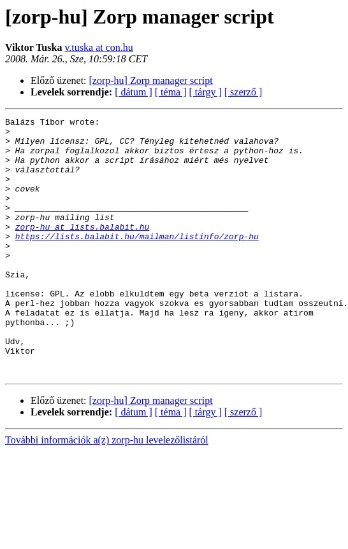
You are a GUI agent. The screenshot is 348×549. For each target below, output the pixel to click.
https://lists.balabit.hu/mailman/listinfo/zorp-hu (137, 261)
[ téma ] (171, 92)
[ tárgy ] (205, 92)
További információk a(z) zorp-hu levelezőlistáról (106, 491)
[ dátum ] (133, 92)
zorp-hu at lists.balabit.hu (82, 249)
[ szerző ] (243, 92)
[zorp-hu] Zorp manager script (151, 80)
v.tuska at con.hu (98, 47)
